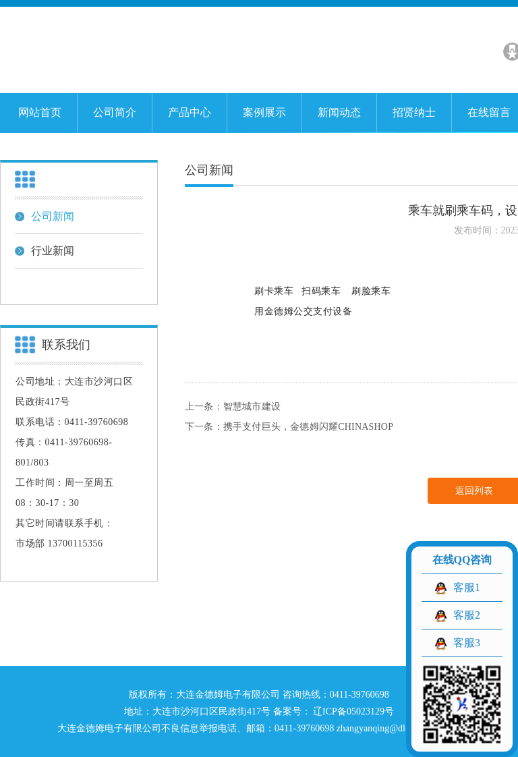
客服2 (466, 615)
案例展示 (264, 112)
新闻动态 (339, 112)
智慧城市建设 (252, 406)
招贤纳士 (414, 112)
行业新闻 (44, 250)
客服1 (466, 587)
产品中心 (189, 112)
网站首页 (39, 112)
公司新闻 (44, 216)
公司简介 (114, 112)
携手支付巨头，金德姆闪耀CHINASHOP (308, 427)
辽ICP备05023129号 (352, 711)
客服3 (466, 642)
